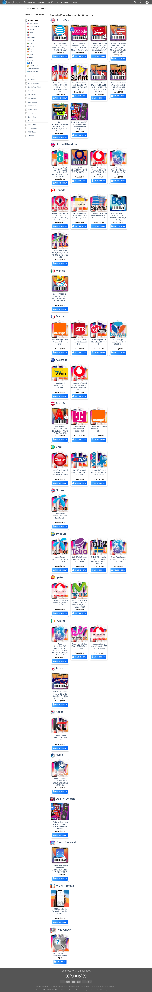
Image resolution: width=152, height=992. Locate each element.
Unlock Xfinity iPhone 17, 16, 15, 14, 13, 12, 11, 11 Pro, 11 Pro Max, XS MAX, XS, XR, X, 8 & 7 (60, 87)
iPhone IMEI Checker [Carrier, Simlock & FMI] (60, 955)
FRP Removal (32, 128)
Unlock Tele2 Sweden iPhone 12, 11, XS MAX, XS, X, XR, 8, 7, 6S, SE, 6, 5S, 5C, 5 (99, 560)
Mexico (31, 32)
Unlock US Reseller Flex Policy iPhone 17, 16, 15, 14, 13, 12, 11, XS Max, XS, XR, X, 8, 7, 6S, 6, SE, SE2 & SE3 (118, 47)
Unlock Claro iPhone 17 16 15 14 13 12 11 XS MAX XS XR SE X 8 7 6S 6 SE (60, 473)
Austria (31, 40)
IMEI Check (32, 132)
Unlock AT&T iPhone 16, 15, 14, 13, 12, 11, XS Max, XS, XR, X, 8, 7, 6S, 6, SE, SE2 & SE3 (60, 46)
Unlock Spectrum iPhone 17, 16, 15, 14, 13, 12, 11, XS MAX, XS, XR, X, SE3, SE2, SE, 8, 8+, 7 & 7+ (99, 87)
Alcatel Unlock (33, 109)
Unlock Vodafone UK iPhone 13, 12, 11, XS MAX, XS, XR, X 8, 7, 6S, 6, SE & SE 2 (99, 171)
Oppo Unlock (32, 102)
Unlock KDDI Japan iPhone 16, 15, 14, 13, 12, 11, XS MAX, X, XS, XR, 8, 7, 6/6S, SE (60, 695)
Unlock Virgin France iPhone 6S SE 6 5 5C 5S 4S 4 (99, 342)
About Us (38, 986)
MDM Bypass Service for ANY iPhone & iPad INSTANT (60, 911)
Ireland (31, 54)
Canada (31, 29)
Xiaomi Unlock (32, 117)
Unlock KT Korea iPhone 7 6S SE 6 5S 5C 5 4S (60, 737)
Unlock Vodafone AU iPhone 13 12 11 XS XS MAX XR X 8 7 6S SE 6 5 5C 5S (79, 386)
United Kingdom (34, 26)
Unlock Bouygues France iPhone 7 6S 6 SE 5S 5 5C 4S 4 (118, 342)
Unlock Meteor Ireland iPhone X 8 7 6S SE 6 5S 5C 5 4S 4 (79, 646)
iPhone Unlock (33, 20)
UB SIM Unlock (33, 66)
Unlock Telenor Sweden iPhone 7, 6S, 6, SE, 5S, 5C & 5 (60, 559)
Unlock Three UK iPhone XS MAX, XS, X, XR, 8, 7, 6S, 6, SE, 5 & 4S (118, 171)
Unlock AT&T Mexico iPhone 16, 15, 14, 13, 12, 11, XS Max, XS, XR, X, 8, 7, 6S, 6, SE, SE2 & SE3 (60, 298)
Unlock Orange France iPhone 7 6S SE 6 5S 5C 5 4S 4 (60, 342)
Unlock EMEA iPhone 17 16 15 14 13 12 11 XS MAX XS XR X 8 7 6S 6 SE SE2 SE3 (60, 782)
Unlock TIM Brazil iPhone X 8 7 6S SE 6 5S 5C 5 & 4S (79, 472)
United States (33, 23)
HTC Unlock (32, 98)
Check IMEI (61, 962)
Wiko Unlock (32, 121)
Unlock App (32, 124)
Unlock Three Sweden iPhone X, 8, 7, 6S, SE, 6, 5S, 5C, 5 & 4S (118, 559)
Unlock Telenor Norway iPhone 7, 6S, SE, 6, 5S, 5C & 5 (60, 516)
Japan (31, 57)
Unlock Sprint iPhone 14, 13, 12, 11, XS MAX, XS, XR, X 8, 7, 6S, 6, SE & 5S (79, 86)
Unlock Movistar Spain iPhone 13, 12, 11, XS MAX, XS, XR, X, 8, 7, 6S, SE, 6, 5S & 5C (79, 603)
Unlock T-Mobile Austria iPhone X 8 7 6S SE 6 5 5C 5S (79, 429)
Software (31, 136)
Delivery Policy (63, 986)
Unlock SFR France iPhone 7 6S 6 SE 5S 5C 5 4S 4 (79, 342)
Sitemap (98, 986)
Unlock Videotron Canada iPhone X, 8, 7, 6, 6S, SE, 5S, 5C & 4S (79, 215)
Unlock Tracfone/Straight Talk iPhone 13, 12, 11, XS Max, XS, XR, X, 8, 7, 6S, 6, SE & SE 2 (60, 126)
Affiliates (105, 986)
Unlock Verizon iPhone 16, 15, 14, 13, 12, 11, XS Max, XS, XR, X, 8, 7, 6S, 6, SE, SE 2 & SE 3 (99, 46)
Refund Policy (74, 986)
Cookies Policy (85, 986)
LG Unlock (31, 79)
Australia (32, 38)
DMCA (93, 986)
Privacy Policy (47, 986)
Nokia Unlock (32, 106)
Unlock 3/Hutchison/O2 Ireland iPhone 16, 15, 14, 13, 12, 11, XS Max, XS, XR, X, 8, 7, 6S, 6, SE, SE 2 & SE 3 (60, 649)
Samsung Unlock (33, 76)
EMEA (31, 63)
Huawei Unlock (33, 91)
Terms (55, 986)
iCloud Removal (34, 68)
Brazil (30, 43)
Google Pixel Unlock (34, 87)
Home (26, 8)
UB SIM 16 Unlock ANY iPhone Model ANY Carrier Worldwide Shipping (79, 125)
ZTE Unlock (32, 113)
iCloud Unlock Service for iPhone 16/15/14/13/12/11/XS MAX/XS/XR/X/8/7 (60, 869)
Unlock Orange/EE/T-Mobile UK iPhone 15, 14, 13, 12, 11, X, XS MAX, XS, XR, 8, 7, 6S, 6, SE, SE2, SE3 (60, 172)
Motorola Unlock (33, 83)
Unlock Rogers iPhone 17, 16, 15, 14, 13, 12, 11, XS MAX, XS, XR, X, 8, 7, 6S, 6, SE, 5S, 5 (60, 216)
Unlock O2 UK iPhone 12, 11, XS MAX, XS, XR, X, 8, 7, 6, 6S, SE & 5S (79, 170)
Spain (30, 52)
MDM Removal (33, 71)
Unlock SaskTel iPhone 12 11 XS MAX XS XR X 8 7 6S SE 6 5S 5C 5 (99, 215)
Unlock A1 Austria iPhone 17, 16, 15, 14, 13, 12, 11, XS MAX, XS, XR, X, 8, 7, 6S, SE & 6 (60, 430)
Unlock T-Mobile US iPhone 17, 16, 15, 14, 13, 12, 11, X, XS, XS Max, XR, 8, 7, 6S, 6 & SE (79, 46)
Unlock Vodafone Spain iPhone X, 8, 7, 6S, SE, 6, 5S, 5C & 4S (60, 602)
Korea (31, 60)
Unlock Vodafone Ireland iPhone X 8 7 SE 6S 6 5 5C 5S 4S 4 (99, 646)
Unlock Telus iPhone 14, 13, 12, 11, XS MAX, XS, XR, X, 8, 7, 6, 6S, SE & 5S (60, 254)
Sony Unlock (32, 94)
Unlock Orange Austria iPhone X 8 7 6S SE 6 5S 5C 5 (99, 429)
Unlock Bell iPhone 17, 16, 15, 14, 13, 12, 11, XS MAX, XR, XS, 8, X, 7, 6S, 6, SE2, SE (118, 216)
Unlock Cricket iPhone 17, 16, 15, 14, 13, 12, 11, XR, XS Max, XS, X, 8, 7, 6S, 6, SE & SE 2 (118, 86)
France (31, 35)
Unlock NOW (61, 56)
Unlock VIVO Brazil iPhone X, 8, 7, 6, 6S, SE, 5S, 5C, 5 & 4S (99, 472)
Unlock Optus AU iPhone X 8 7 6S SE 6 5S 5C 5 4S (60, 385)
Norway (31, 46)
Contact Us (113, 986)
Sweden (31, 49)
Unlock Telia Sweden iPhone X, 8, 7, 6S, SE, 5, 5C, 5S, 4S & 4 (79, 559)
